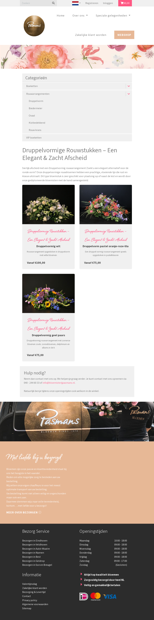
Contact (26, 596)
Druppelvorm (36, 101)
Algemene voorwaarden (35, 604)
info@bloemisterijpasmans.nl (59, 382)
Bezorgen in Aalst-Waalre (36, 548)
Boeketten (32, 86)
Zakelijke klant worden (90, 35)
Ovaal (32, 115)
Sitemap (26, 608)
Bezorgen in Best (31, 556)
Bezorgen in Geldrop (33, 561)
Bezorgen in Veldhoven (34, 544)
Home (61, 15)
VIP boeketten (33, 137)
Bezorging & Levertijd (33, 592)
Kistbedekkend (37, 122)
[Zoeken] (35, 3)
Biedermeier (35, 108)
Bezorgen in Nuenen (33, 552)
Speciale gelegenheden (112, 15)
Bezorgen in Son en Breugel (37, 565)
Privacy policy (29, 600)
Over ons (78, 15)
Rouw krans (35, 130)
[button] (129, 86)
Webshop (124, 35)
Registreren (91, 3)
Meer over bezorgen (23, 512)
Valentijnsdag (29, 584)
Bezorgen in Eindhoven (34, 540)
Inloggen (108, 3)
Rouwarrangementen (37, 94)
